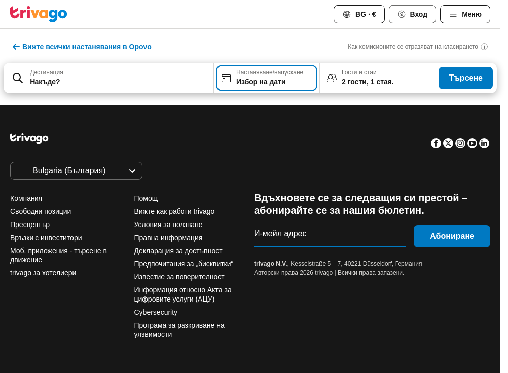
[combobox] (108, 78)
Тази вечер (155, 297)
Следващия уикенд (377, 297)
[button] (108, 78)
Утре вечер (224, 297)
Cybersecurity (156, 312)
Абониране (452, 236)
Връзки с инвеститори (46, 238)
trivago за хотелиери (43, 273)
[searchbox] (118, 82)
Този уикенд (294, 297)
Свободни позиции (40, 211)
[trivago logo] (38, 14)
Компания (26, 198)
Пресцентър (30, 224)
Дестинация (46, 72)
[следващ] (420, 117)
